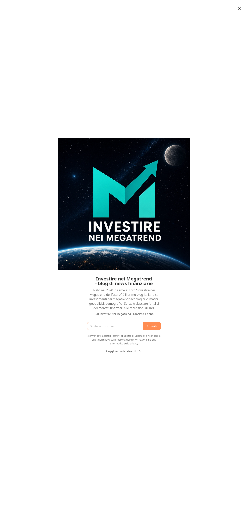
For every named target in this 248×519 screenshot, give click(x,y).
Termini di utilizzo (121, 335)
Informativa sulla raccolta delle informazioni (122, 339)
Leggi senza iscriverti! (124, 351)
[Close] (239, 8)
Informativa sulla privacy (124, 343)
